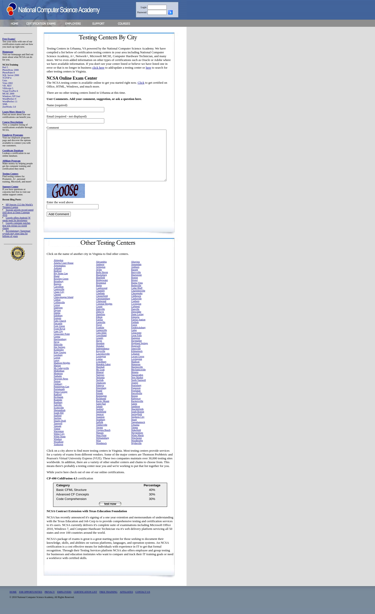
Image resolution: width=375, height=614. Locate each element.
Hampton (135, 344)
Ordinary (58, 390)
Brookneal (101, 289)
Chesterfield (102, 302)
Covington (136, 310)
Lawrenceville (103, 360)
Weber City (59, 440)
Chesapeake (137, 299)
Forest (134, 331)
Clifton (57, 306)
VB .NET (6, 85)
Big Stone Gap (61, 279)
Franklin (100, 333)
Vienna (134, 433)
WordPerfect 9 (9, 99)
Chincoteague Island (63, 303)
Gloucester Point (62, 340)
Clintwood (101, 307)
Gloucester (136, 339)
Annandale (136, 270)
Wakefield (136, 436)
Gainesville (101, 336)
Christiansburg (103, 304)
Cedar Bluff (136, 294)
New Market (137, 383)
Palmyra (100, 391)
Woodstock (101, 449)
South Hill (59, 419)
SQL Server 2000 (10, 75)
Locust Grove (137, 362)
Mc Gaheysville (61, 374)
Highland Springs (139, 349)
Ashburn (135, 273)
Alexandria (101, 268)
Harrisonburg (60, 345)
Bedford (58, 277)
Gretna (57, 342)
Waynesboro (137, 439)
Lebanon (135, 360)
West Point (101, 441)
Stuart (134, 425)
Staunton (100, 423)
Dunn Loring (137, 320)
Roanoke (58, 406)
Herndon (100, 349)
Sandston (135, 412)
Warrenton (59, 437)
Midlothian (59, 377)
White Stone (60, 442)
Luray (57, 366)
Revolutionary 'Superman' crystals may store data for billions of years (16, 233)
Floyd (99, 331)
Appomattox (60, 271)
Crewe (57, 311)
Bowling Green (61, 285)
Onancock (101, 389)
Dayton (57, 316)
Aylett (99, 275)
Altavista (135, 268)
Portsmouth (59, 395)
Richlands (58, 403)
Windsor (58, 445)
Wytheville (136, 449)
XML (5, 104)
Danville (135, 315)
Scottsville (59, 413)
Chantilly (100, 297)
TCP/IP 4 (6, 78)
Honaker (100, 352)
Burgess (57, 290)
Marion (57, 371)
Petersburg (101, 394)
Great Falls (136, 341)
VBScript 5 (7, 88)
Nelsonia (100, 383)
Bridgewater (102, 286)
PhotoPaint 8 (8, 72)
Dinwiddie (136, 318)
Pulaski (99, 399)
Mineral (100, 378)
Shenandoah (60, 416)
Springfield (136, 420)
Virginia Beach (103, 436)
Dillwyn (100, 318)
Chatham (100, 299)
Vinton (57, 434)
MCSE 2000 (8, 93)
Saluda (99, 412)
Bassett (134, 275)
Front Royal (59, 335)
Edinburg (58, 321)
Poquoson (135, 394)
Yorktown (58, 450)
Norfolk (100, 386)
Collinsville (59, 308)
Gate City (58, 337)
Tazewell (58, 429)
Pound (99, 396)
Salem (134, 410)
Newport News (61, 385)
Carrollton (59, 292)
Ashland (58, 274)
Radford (58, 400)
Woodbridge (137, 446)
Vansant (57, 432)
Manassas (135, 370)
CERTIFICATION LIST (85, 598)
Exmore (57, 324)
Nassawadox (137, 381)
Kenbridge (59, 356)
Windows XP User (11, 96)
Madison (135, 368)
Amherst (100, 270)
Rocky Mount (102, 407)
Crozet (99, 312)
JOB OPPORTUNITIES (30, 598)
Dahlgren (58, 313)
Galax (134, 336)
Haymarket (136, 346)
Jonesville (136, 354)
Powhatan (135, 396)
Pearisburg (136, 391)
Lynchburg (101, 368)
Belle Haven (102, 278)
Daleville (100, 315)
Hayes (99, 346)
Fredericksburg (138, 333)
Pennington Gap (61, 392)
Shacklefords (137, 415)
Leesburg (58, 361)
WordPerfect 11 (9, 101)
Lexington (101, 362)
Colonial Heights (104, 310)
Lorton (57, 363)
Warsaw (100, 439)
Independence (103, 354)
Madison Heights (62, 369)
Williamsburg (102, 444)
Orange (134, 389)
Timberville (101, 431)
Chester (57, 300)
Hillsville (58, 350)
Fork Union (59, 332)
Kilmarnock (137, 357)
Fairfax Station (138, 325)
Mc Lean (100, 375)
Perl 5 (5, 67)
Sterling (57, 424)
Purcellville (136, 399)
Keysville (100, 357)
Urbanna (135, 431)
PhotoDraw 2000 (10, 70)
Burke (99, 291)
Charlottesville (138, 297)
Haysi (56, 348)
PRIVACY (49, 598)
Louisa (99, 365)
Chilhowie (136, 302)
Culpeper (135, 312)
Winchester (136, 444)
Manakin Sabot (103, 370)
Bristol (134, 286)
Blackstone (136, 281)
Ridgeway (136, 404)
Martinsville (137, 373)
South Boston (137, 418)
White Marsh (137, 441)
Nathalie (58, 382)
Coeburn (135, 307)
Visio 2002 (7, 83)
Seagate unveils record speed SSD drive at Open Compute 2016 (17, 212)
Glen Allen (101, 339)
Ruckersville (137, 407)
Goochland (101, 341)
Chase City (59, 298)
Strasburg (100, 425)
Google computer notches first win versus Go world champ (16, 226)
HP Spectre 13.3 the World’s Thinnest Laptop (17, 205)
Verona (99, 433)
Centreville (59, 295)
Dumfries (100, 320)
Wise (98, 446)
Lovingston (136, 365)
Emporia (135, 323)
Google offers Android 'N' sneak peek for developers (16, 219)
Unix (4, 80)
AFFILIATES (126, 598)
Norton (57, 387)
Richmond (101, 404)
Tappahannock (138, 428)
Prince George (60, 398)
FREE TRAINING (108, 598)
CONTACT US (142, 598)
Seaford (100, 415)
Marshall (100, 373)
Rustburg (58, 408)
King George (60, 358)
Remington (101, 402)
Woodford (58, 448)
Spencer (100, 420)
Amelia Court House (64, 269)
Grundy (100, 344)
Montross (58, 379)
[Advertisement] (215, 101)
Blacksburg (101, 281)
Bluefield (100, 283)
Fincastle (58, 329)
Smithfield (101, 418)
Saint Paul (101, 410)
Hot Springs (59, 353)
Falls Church (60, 327)
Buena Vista (137, 289)
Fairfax (99, 325)
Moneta (134, 378)
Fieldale (135, 328)
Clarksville (136, 304)
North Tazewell (138, 386)
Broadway (59, 287)
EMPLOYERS (64, 598)
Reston (134, 402)
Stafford (58, 421)
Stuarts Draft (60, 427)
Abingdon (58, 266)
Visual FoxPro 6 (10, 91)
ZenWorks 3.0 (9, 106)
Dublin (57, 319)
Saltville (58, 411)
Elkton (99, 323)
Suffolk (99, 428)
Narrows (100, 381)
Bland (57, 282)
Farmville (100, 328)
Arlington (100, 273)
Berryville (136, 278)
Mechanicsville (138, 375)
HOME (13, 598)
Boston (134, 283)
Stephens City (137, 423)
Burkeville (136, 291)
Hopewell (135, 352)
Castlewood (101, 294)
